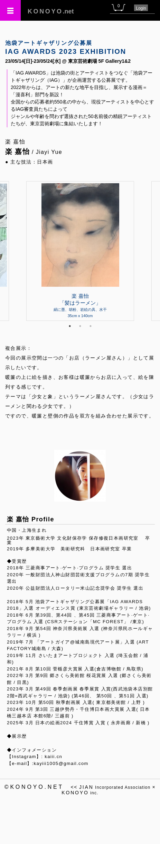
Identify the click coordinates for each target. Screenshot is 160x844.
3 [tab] (90, 326)
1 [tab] (69, 326)
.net (51, 11)
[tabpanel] (80, 251)
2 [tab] (80, 326)
